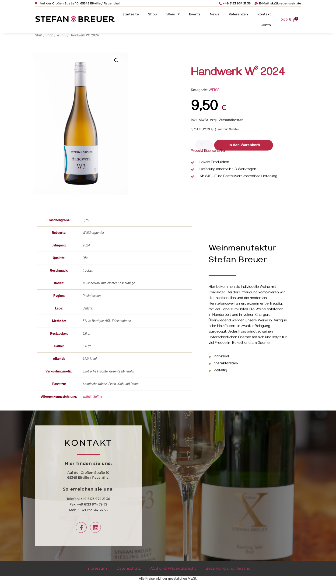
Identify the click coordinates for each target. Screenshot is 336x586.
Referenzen (238, 14)
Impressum (96, 568)
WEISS (61, 35)
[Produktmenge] (204, 145)
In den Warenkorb (244, 145)
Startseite (130, 14)
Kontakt (264, 14)
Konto (266, 25)
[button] (116, 60)
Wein (173, 14)
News (214, 14)
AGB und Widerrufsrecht (173, 568)
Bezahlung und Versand (228, 568)
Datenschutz (128, 568)
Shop (152, 14)
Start (38, 35)
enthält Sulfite (92, 396)
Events (194, 14)
